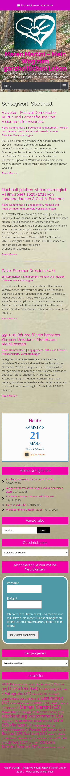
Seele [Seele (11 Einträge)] (53, 734)
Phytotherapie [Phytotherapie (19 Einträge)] (15, 729)
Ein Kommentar (11, 276)
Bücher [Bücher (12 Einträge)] (47, 684)
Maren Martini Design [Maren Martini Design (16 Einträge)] (19, 712)
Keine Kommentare (13, 127)
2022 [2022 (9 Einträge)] (17, 684)
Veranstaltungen (23, 135)
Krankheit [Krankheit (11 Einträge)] (26, 703)
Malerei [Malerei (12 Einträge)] (12, 707)
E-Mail (12, 598)
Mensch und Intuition (52, 276)
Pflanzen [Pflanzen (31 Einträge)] (21, 725)
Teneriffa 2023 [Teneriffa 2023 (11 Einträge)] (26, 738)
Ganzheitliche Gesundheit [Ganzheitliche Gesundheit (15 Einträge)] (21, 698)
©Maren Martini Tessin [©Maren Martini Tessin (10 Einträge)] (52, 747)
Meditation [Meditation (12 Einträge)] (10, 721)
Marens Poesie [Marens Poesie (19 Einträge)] (50, 712)
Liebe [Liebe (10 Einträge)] (54, 703)
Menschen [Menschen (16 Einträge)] (28, 721)
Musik (21, 131)
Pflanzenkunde (10, 353)
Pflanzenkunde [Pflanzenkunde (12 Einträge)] (44, 725)
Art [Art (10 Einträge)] (25, 684)
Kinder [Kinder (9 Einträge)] (14, 703)
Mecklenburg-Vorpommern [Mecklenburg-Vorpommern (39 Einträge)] (32, 716)
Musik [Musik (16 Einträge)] (45, 721)
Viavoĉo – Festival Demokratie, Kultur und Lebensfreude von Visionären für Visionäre (29, 117)
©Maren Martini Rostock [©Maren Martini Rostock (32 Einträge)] (28, 744)
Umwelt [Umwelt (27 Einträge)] (17, 742)
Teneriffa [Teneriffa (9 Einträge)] (11, 738)
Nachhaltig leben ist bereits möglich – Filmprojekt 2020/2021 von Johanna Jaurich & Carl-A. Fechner (34, 194)
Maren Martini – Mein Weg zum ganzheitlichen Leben (35, 61)
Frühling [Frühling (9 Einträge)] (54, 694)
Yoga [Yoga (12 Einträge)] (34, 742)
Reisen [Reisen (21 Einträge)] (56, 729)
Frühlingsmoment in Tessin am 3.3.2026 (29, 479)
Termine (7, 135)
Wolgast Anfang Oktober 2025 (24, 509)
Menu (7, 86)
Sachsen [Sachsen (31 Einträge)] (35, 733)
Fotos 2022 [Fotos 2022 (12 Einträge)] (40, 694)
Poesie (53, 131)
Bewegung (34, 127)
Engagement (49, 127)
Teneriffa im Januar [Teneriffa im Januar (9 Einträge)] (47, 738)
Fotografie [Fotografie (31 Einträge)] (18, 693)
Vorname (13, 583)
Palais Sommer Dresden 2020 (28, 270)
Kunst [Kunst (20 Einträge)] (41, 703)
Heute (35, 420)
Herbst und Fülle (16, 505)
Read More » (9, 173)
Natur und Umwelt (37, 131)
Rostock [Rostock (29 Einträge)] (12, 733)
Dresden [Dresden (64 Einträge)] (23, 688)
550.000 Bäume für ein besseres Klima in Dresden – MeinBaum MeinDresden (31, 339)
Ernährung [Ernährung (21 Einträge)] (50, 689)
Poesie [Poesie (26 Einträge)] (38, 729)
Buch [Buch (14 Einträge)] (34, 684)
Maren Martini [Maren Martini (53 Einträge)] (39, 707)
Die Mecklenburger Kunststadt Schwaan (30, 496)
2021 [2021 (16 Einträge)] (8, 684)
